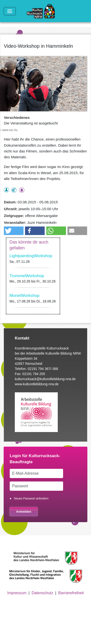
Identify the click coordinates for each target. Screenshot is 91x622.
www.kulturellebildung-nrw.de (37, 384)
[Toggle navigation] (10, 11)
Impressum (16, 593)
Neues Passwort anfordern (31, 498)
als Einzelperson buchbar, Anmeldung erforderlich (6, 190)
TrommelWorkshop (26, 275)
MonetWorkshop (24, 295)
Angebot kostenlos (14, 190)
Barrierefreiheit (71, 593)
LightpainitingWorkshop (30, 256)
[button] (14, 230)
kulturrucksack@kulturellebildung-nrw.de (45, 379)
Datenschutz (42, 593)
